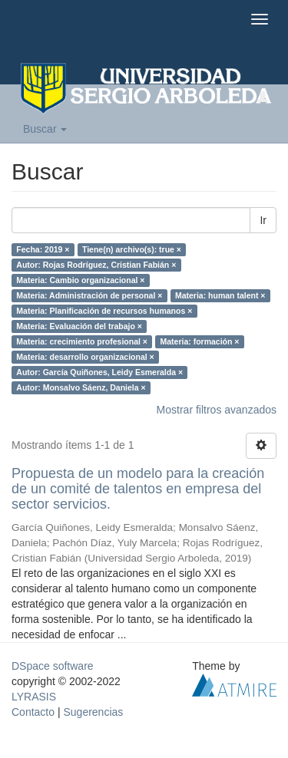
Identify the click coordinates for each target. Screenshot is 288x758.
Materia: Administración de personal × (89, 295)
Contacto (33, 712)
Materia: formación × (199, 341)
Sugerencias (93, 712)
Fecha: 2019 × (42, 249)
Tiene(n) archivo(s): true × (131, 249)
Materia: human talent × (220, 295)
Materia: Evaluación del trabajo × (79, 326)
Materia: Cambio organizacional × (80, 280)
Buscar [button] (45, 129)
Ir (263, 220)
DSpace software (53, 666)
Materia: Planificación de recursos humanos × (104, 310)
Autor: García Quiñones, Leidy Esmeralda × (99, 372)
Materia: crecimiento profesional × (81, 341)
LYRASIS (34, 696)
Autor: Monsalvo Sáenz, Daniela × (80, 387)
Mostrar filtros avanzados (216, 410)
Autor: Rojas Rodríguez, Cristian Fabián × (96, 264)
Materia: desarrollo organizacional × (85, 356)
